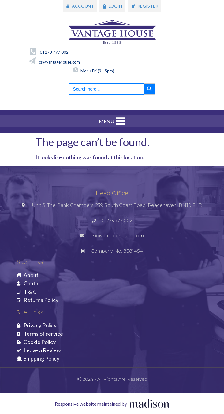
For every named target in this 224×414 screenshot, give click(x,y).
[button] (106, 121)
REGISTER (147, 6)
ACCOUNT (83, 6)
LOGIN (115, 6)
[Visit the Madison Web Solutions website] (112, 404)
